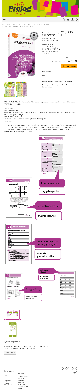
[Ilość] (72, 57)
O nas (6, 375)
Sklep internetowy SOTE (70, 390)
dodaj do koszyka (69, 66)
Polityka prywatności (8, 381)
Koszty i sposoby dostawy (24, 373)
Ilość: (67, 57)
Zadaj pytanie (10, 353)
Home (6, 373)
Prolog (52, 38)
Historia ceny (47, 45)
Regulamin (7, 377)
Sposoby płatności (21, 377)
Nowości (21, 369)
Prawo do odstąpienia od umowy (23, 382)
